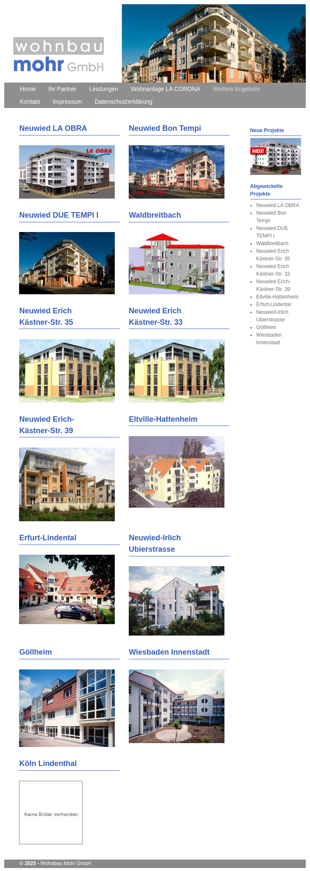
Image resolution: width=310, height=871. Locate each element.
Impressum (67, 101)
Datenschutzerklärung (123, 101)
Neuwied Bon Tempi (165, 128)
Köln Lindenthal (48, 763)
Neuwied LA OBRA (53, 128)
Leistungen (104, 89)
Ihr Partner (62, 89)
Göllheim (35, 652)
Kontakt (30, 101)
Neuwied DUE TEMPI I (58, 215)
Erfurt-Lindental (47, 538)
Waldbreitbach (155, 215)
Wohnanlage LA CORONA (165, 89)
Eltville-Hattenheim (163, 419)
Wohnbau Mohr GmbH (66, 863)
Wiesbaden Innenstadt (169, 652)
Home (28, 89)
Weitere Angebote (236, 89)
